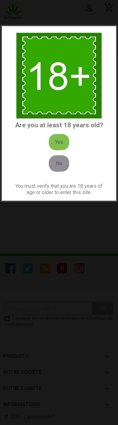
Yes (59, 142)
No (59, 163)
